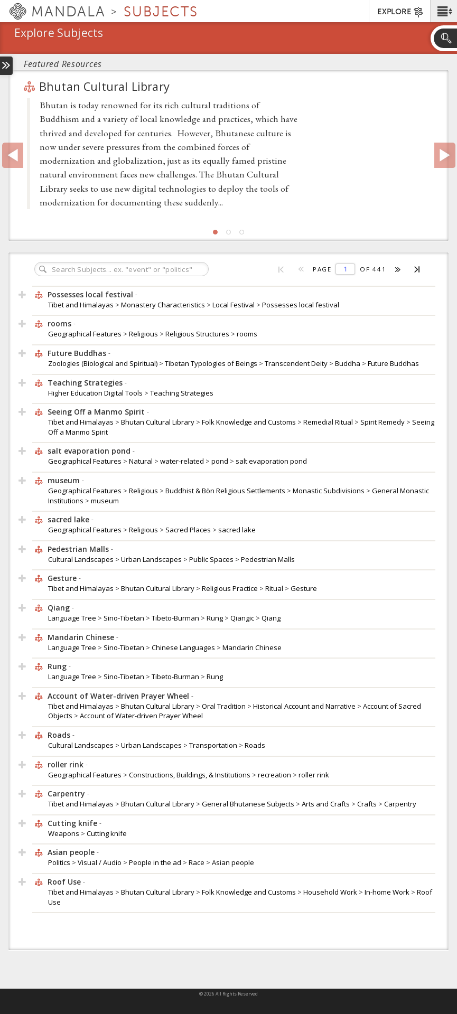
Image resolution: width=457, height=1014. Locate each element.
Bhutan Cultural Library (95, 86)
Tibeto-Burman (176, 618)
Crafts (367, 804)
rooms (247, 334)
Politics (60, 862)
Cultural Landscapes (81, 559)
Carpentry (400, 804)
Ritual (275, 588)
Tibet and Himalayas (81, 304)
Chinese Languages (184, 647)
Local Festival (234, 304)
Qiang (271, 618)
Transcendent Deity (297, 363)
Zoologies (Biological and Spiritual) (103, 363)
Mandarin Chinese (252, 647)
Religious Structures (198, 334)
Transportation (214, 745)
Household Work (331, 892)
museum (105, 500)
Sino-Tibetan (125, 618)
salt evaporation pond (271, 461)
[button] (443, 11)
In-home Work (388, 892)
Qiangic (243, 618)
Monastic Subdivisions (329, 490)
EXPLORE (400, 12)
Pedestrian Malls (268, 559)
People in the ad (156, 862)
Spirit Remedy (383, 422)
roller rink (314, 775)
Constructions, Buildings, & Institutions (190, 775)
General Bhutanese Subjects (249, 804)
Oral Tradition (224, 706)
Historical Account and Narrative (305, 706)
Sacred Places (188, 529)
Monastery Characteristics (164, 304)
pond (220, 461)
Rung (216, 618)
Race (197, 862)
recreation (275, 775)
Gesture (304, 588)
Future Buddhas (393, 363)
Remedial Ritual (329, 422)
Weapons (64, 833)
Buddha (348, 363)
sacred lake (237, 529)
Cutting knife (107, 833)
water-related (183, 461)
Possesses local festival (300, 304)
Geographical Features (85, 334)
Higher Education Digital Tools (96, 393)
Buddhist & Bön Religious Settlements (226, 490)
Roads (255, 745)
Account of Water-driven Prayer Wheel (141, 715)
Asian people (233, 862)
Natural (141, 461)
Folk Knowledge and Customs (249, 422)
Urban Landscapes (152, 559)
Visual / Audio (100, 862)
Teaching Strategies (181, 393)
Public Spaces (212, 559)
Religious (144, 334)
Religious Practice (230, 588)
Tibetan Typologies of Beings (212, 363)
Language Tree (73, 618)
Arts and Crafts (326, 804)
